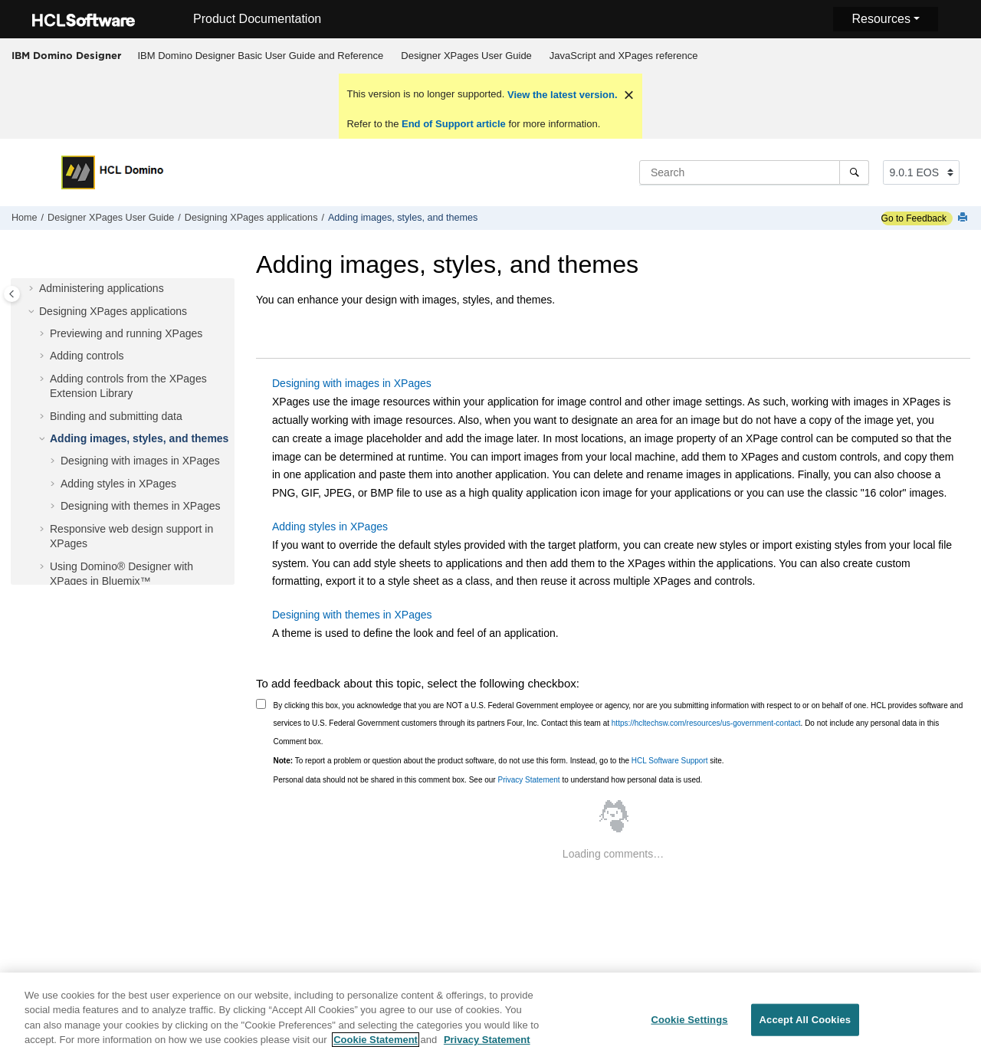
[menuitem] (260, 56)
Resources (880, 18)
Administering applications (101, 288)
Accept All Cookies (805, 1026)
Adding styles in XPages (118, 483)
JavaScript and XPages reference (624, 55)
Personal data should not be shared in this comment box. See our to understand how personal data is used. (488, 780)
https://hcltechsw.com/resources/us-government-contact (706, 723)
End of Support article (453, 124)
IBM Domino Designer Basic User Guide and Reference (261, 55)
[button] (33, 289)
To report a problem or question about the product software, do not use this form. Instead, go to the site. (499, 760)
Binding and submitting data (116, 416)
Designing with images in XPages (140, 460)
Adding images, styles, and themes (402, 217)
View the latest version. (560, 94)
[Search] (854, 172)
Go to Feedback (914, 218)
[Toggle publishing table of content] (12, 294)
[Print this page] (964, 218)
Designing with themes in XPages (141, 506)
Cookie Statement (375, 1046)
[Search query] (754, 172)
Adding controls (87, 355)
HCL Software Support (670, 760)
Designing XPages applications (251, 217)
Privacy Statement (528, 780)
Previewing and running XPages (126, 333)
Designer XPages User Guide (466, 55)
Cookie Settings (689, 1026)
